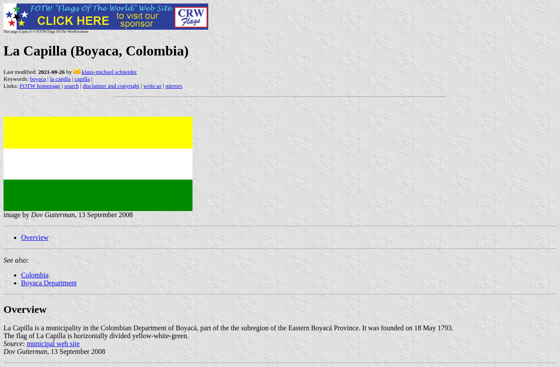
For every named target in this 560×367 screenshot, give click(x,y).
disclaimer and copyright (111, 86)
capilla (82, 79)
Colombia (35, 275)
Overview (35, 237)
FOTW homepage (39, 86)
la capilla (60, 79)
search (71, 86)
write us (153, 86)
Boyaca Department (49, 283)
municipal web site (53, 343)
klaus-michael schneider (109, 72)
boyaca (38, 79)
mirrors (173, 86)
